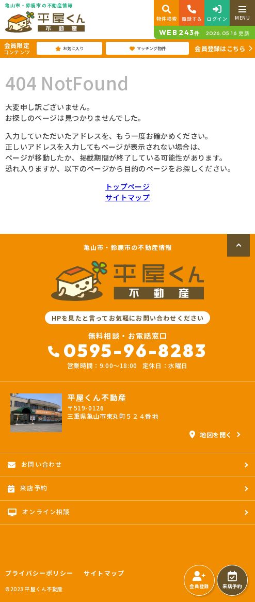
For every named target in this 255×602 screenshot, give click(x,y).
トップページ (127, 186)
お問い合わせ (35, 464)
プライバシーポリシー (39, 573)
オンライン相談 (39, 511)
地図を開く (210, 434)
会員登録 (199, 580)
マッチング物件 (148, 48)
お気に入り (69, 48)
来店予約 (232, 580)
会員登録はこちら (220, 48)
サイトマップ (127, 197)
